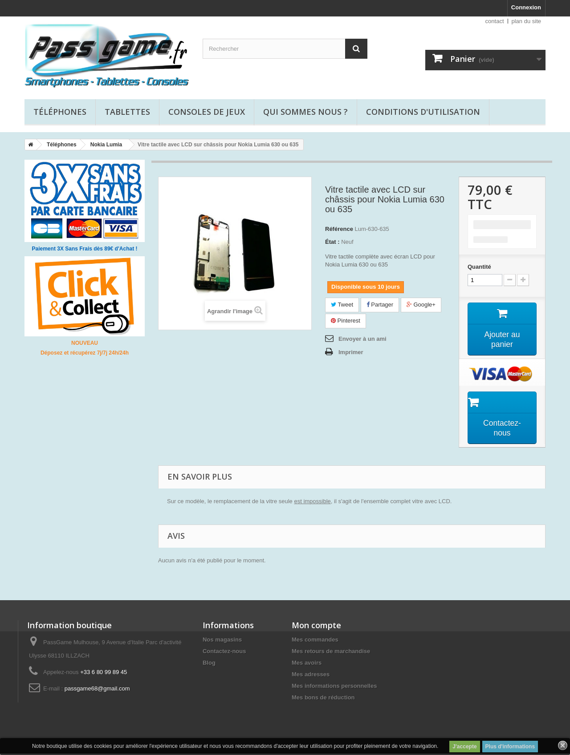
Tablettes (127, 111)
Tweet (342, 304)
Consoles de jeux (206, 111)
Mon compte (316, 626)
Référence (339, 229)
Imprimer (350, 352)
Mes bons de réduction (323, 698)
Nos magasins (222, 641)
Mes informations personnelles (334, 687)
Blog (209, 664)
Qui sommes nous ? (305, 111)
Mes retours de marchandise (331, 652)
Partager (379, 304)
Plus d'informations (510, 746)
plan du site (527, 21)
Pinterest (345, 320)
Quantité (479, 266)
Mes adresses (311, 675)
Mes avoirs (307, 664)
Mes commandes (315, 641)
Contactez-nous (224, 652)
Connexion (526, 7)
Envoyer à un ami (362, 338)
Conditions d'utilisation (423, 111)
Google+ (421, 304)
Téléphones (59, 111)
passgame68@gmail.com (97, 689)
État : (332, 241)
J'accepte (464, 746)
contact (494, 21)
